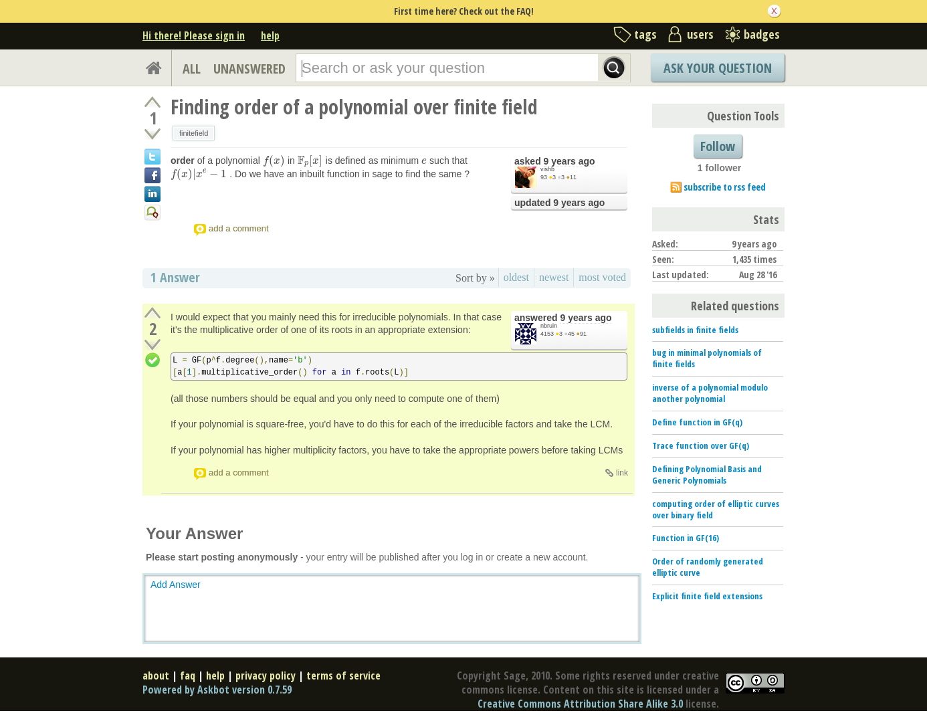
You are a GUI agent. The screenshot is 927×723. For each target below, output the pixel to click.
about (155, 675)
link (622, 473)
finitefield (193, 133)
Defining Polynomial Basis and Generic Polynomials (707, 474)
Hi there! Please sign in (193, 35)
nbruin (548, 325)
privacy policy (265, 675)
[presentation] (274, 160)
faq (187, 675)
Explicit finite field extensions (707, 596)
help (270, 35)
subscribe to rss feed (725, 187)
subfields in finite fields (695, 330)
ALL (192, 69)
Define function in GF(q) (697, 422)
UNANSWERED (249, 69)
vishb (547, 169)
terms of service (343, 675)
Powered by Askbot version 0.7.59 (217, 689)
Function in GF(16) (685, 538)
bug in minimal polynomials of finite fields (707, 358)
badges (762, 34)
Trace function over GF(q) (700, 445)
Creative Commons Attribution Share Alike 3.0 (580, 703)
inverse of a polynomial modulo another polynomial (710, 393)
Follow (717, 146)
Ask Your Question (717, 68)
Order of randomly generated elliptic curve (707, 567)
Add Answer (175, 584)
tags (645, 34)
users (700, 34)
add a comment (239, 228)
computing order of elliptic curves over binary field (715, 509)
